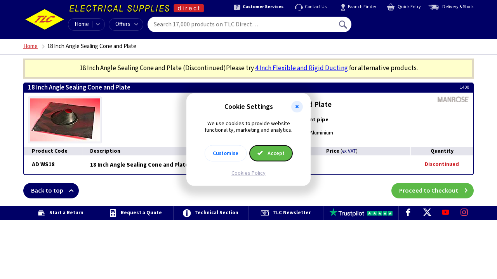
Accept (271, 153)
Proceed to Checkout (436, 190)
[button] (297, 107)
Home (82, 24)
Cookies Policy (248, 173)
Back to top (55, 190)
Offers (126, 24)
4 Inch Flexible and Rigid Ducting (301, 68)
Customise (225, 153)
